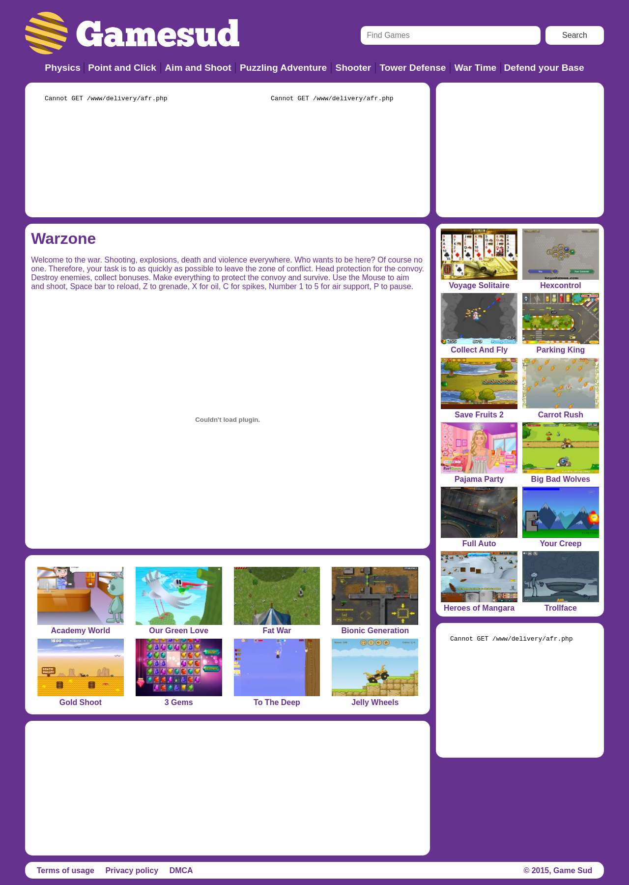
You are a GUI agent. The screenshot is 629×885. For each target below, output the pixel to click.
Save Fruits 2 (479, 415)
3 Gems (179, 702)
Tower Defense (412, 67)
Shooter (354, 67)
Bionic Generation (375, 630)
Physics (63, 67)
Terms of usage (65, 870)
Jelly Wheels (375, 702)
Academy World (81, 630)
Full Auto (479, 543)
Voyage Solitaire (479, 285)
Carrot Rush (560, 415)
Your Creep (560, 543)
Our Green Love (178, 630)
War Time (475, 67)
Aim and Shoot (198, 67)
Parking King (561, 350)
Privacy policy (131, 870)
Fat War (276, 630)
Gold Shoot (80, 702)
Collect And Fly (479, 350)
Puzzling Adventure (283, 67)
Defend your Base (544, 67)
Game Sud (572, 870)
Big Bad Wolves (561, 479)
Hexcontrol (560, 285)
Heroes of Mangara (479, 608)
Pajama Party (479, 479)
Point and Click (122, 67)
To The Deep (277, 702)
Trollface (560, 608)
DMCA (181, 870)
